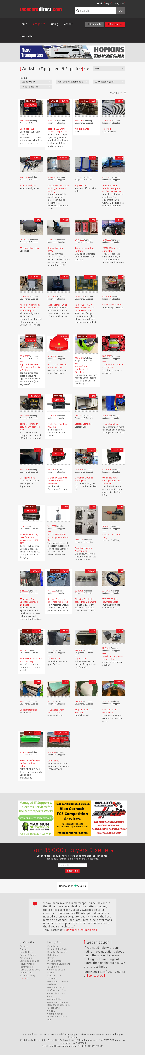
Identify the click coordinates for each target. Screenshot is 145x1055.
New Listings (26, 952)
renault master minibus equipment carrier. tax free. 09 (112, 188)
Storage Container (83, 424)
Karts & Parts (54, 975)
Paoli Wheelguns (28, 185)
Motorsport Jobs (55, 987)
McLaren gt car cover (30, 248)
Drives (50, 958)
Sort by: (85, 68)
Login (108, 3)
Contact (67, 24)
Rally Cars (52, 955)
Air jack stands (82, 129)
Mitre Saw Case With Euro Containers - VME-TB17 (57, 481)
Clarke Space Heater (112, 305)
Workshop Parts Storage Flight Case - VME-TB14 (112, 481)
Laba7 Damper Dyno (57, 305)
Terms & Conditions (30, 969)
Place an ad (115, 24)
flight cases (80, 658)
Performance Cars (56, 990)
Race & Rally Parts (57, 949)
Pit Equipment (54, 961)
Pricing (54, 24)
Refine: (23, 78)
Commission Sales (29, 961)
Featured (24, 949)
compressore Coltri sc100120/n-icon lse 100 (30, 427)
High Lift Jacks (82, 185)
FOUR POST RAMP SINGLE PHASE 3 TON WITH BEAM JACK (84, 308)
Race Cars (52, 946)
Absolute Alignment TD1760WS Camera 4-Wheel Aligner (30, 308)
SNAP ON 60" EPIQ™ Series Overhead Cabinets (30, 763)
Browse (24, 946)
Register (119, 3)
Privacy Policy (27, 964)
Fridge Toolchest (110, 424)
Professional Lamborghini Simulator (81, 369)
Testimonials (27, 966)
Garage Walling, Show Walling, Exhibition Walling (58, 188)
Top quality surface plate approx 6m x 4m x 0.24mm (30, 367)
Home (23, 24)
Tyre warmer (53, 658)
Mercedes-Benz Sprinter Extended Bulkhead (29, 602)
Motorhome (53, 761)
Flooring (106, 129)
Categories (38, 24)
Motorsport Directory (58, 1002)
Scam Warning (27, 975)
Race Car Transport (57, 952)
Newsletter (27, 36)
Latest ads (94, 24)
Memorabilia (54, 999)
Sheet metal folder (29, 710)
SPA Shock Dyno (28, 129)
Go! (121, 10)
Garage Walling (27, 478)
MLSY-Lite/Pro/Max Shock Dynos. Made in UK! (58, 537)
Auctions (52, 978)
